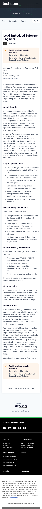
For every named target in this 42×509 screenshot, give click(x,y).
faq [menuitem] (22, 475)
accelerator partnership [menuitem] (27, 443)
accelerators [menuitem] (6, 443)
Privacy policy (15, 411)
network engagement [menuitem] (27, 445)
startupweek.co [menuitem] (7, 462)
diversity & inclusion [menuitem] (9, 477)
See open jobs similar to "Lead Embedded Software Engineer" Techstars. (22, 59)
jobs (3, 21)
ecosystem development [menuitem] (10, 456)
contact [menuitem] (23, 477)
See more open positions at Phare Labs (21, 388)
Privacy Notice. (14, 501)
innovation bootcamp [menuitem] (27, 447)
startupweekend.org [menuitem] (9, 459)
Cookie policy (25, 411)
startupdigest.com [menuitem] (8, 465)
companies (13, 21)
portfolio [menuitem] (5, 445)
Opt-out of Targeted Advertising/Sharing (21, 506)
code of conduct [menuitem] (7, 475)
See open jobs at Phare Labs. (18, 55)
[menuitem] (37, 4)
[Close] (39, 481)
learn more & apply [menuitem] (8, 447)
